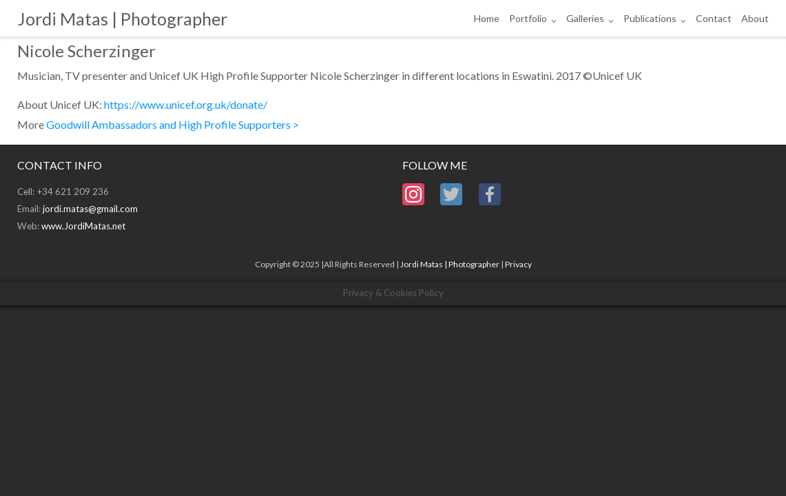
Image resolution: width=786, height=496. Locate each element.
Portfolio (528, 18)
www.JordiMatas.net (83, 225)
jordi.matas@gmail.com (90, 208)
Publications (649, 18)
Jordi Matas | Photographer (449, 264)
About (755, 18)
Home (486, 18)
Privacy (518, 264)
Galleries (585, 18)
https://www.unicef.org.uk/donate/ (185, 104)
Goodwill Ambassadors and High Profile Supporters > (172, 124)
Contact (714, 18)
